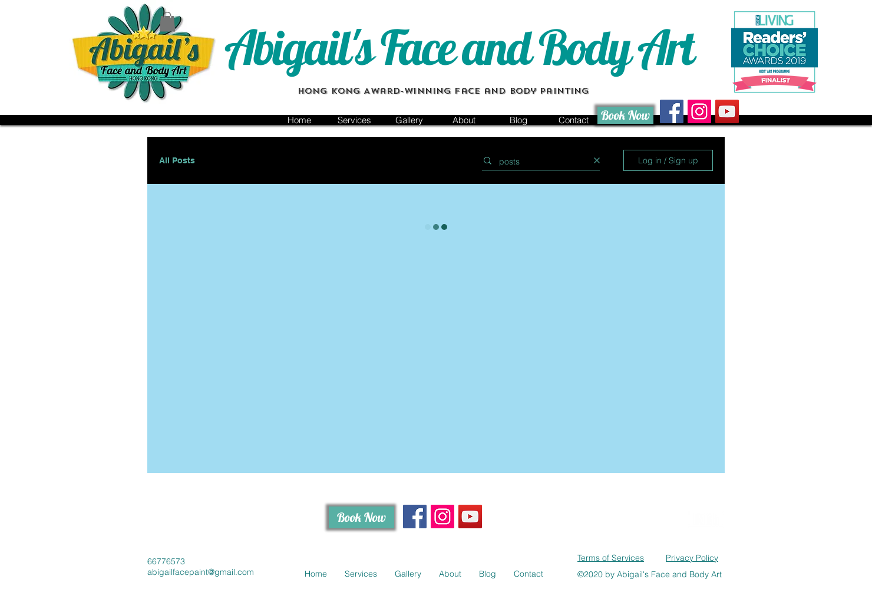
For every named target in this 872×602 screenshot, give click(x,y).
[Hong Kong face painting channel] (727, 111)
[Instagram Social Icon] (699, 111)
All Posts (177, 160)
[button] (167, 21)
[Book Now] (625, 115)
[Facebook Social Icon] (671, 111)
